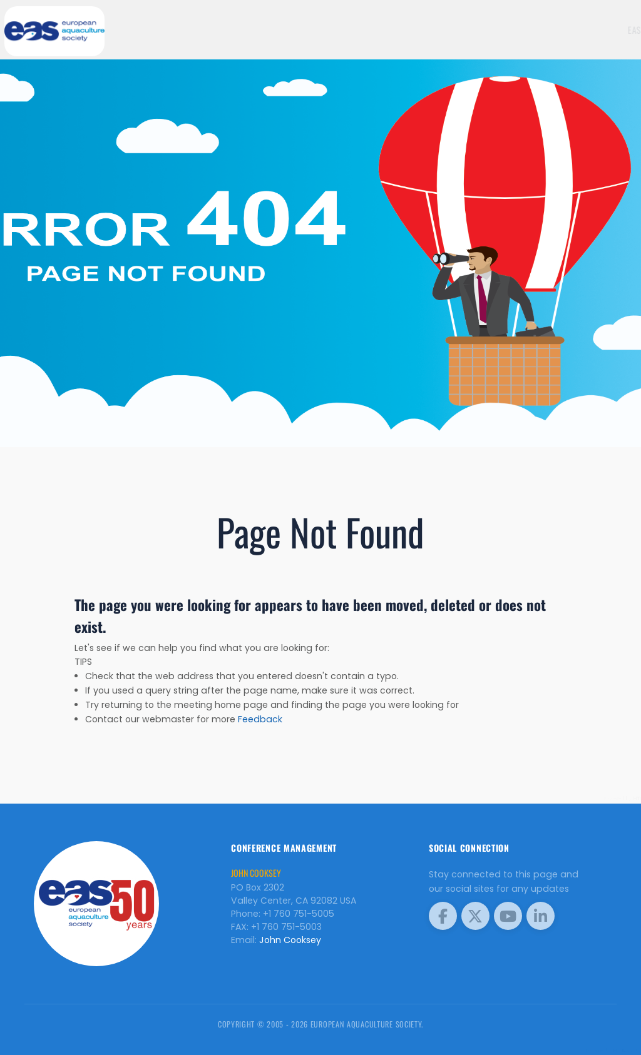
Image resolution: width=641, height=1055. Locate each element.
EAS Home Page (545, 29)
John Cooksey (290, 940)
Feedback (260, 719)
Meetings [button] (605, 29)
